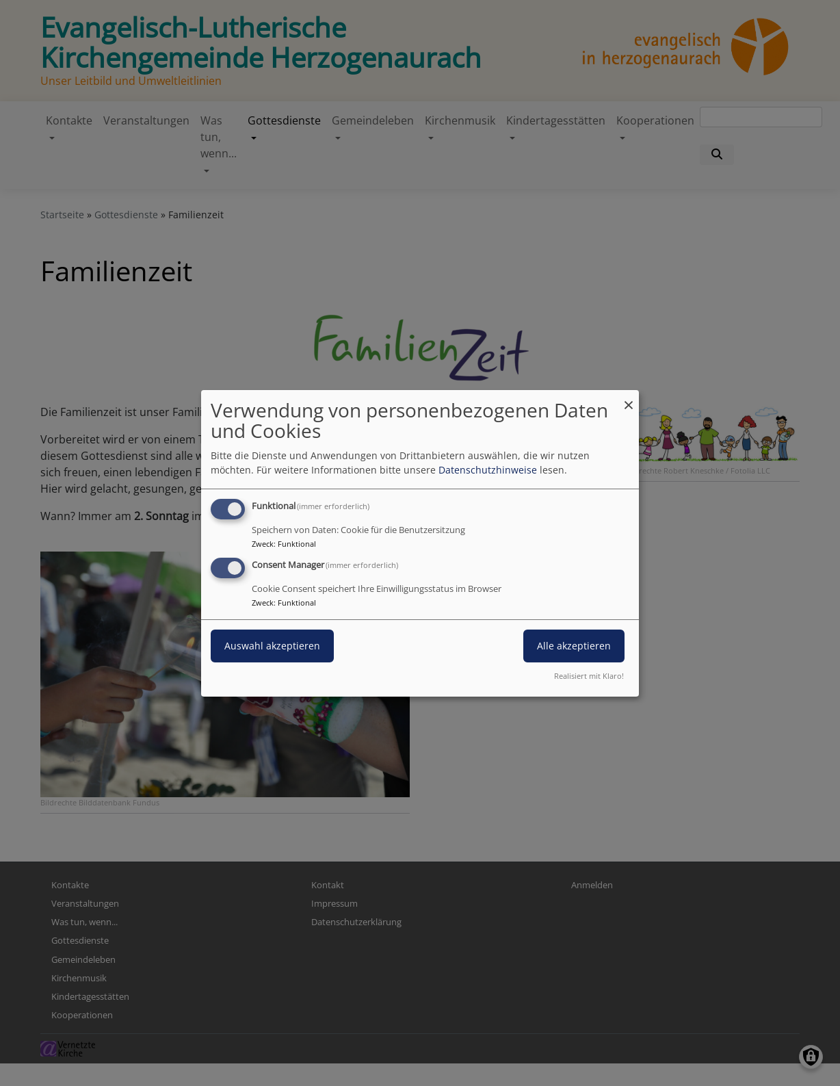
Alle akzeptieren (574, 645)
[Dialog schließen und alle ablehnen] (628, 397)
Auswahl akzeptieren (272, 645)
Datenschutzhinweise (487, 469)
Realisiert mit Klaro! (589, 676)
